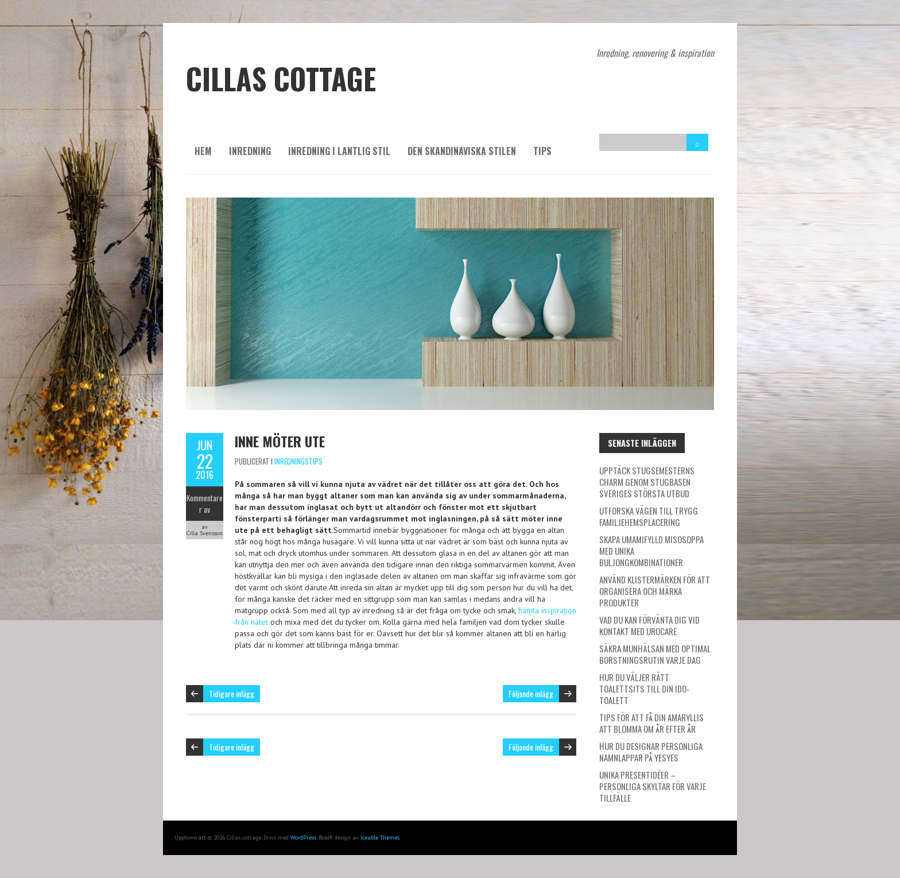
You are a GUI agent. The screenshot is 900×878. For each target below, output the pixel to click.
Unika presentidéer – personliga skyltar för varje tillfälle (652, 786)
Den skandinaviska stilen (462, 151)
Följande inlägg (531, 693)
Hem (203, 151)
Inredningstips (298, 461)
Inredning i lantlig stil (339, 151)
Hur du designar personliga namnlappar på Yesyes (651, 752)
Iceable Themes (379, 837)
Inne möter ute (280, 441)
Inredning (250, 151)
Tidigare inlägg (231, 693)
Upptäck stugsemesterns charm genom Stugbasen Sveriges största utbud (647, 482)
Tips (542, 151)
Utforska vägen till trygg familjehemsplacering (648, 516)
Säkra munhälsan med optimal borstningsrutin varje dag (655, 654)
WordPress (303, 837)
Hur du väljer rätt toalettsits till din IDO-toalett (644, 688)
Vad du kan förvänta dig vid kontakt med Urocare (649, 625)
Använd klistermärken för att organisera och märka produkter (654, 591)
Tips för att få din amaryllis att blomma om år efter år (651, 723)
